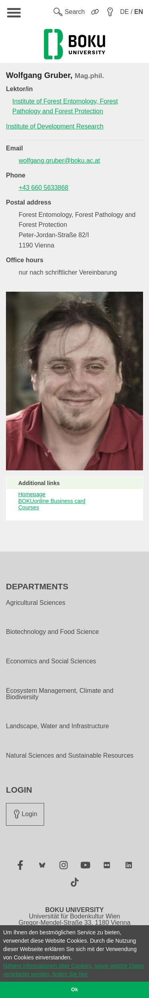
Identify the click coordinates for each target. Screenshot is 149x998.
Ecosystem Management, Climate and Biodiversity (59, 694)
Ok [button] (74, 989)
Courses (28, 507)
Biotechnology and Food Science (52, 632)
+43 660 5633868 (43, 187)
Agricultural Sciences (35, 603)
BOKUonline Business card (51, 501)
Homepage (32, 494)
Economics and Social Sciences (51, 661)
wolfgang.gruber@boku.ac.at (59, 160)
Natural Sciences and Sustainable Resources (70, 755)
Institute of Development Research (54, 126)
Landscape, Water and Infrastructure (57, 726)
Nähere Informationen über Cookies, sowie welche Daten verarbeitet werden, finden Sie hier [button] (73, 970)
